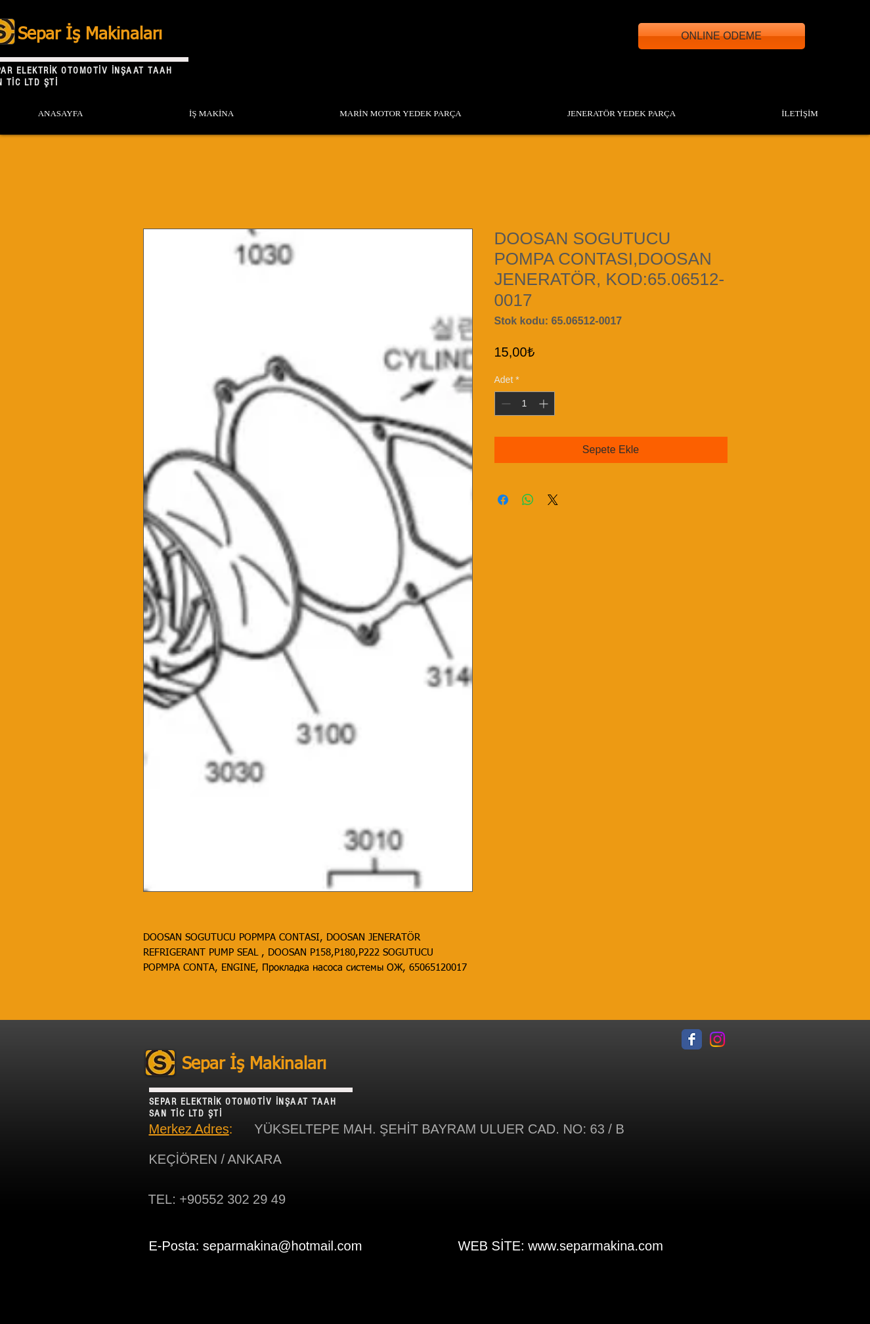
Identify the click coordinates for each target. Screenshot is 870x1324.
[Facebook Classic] (692, 1039)
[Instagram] (717, 1039)
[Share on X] (553, 500)
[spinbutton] (524, 403)
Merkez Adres (189, 1129)
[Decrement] (504, 403)
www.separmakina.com (595, 1246)
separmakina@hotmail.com (282, 1246)
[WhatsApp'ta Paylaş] (528, 500)
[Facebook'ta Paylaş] (503, 500)
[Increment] (544, 403)
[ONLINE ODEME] (721, 36)
